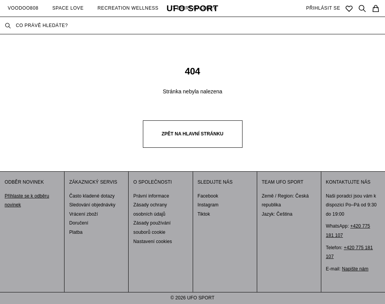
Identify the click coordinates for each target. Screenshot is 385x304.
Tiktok (204, 214)
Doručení (78, 223)
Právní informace (151, 196)
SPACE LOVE (67, 8)
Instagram (208, 205)
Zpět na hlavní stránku (193, 134)
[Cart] (375, 8)
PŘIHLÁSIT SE (323, 8)
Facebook (208, 196)
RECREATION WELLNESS (128, 8)
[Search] (362, 8)
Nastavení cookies (152, 241)
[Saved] (349, 8)
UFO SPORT (192, 8)
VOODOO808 (23, 8)
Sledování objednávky (92, 205)
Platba (76, 232)
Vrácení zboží (83, 214)
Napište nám (355, 269)
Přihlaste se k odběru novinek (27, 200)
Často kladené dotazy (92, 196)
